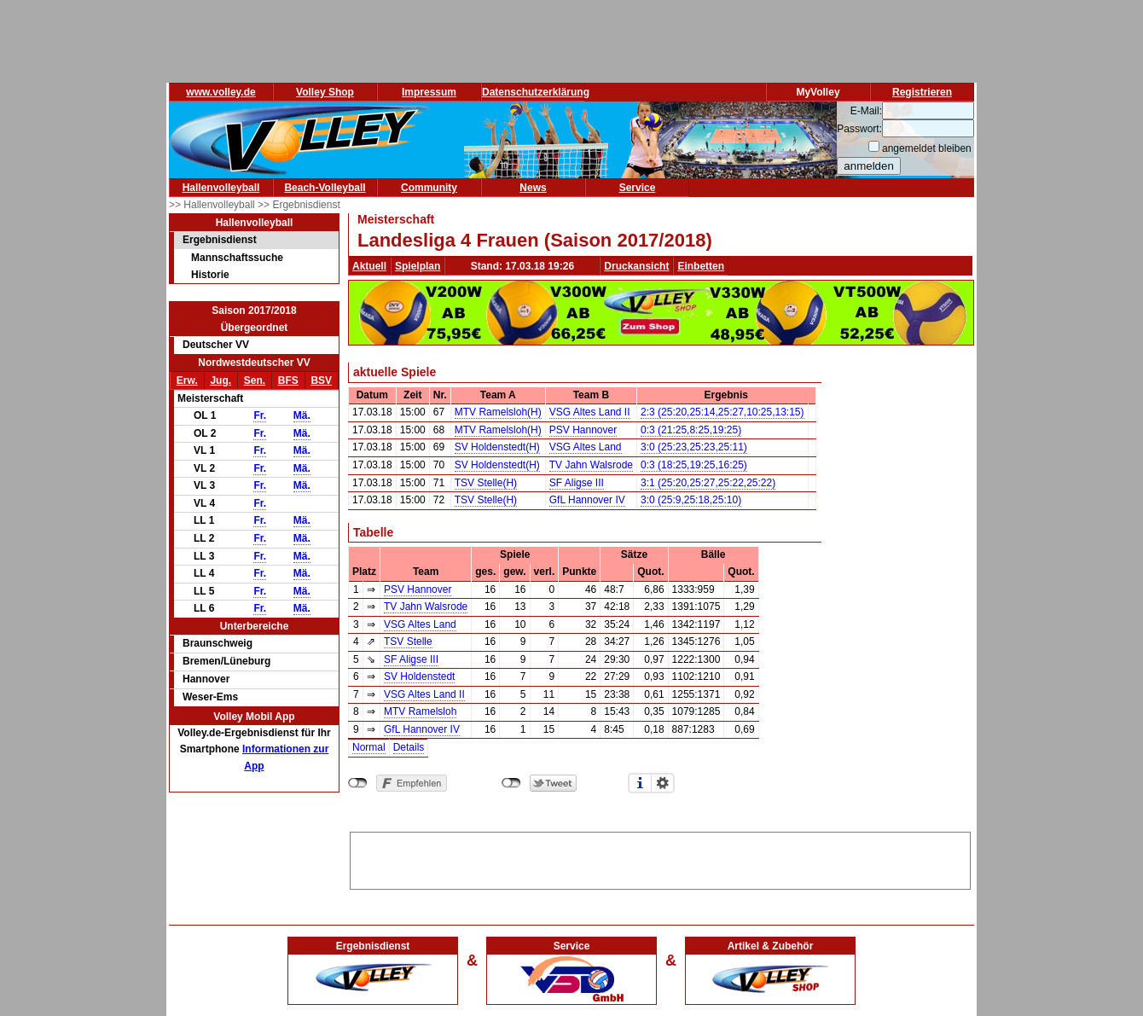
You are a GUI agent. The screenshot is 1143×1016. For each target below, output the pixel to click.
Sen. (254, 380)
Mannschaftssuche (237, 258)
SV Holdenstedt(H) (497, 447)
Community (429, 188)
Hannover (206, 679)
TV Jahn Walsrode (591, 465)
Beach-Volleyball (324, 188)
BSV (321, 380)
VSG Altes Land (585, 447)
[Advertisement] (660, 858)
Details (409, 747)
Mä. (301, 415)
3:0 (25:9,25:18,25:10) (691, 500)
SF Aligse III (576, 483)
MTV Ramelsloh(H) (498, 412)
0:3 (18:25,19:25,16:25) (694, 465)
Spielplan (417, 266)
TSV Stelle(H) (486, 483)
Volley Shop (325, 92)
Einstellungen (663, 783)
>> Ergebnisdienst (299, 205)
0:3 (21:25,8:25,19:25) (691, 430)
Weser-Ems (210, 697)
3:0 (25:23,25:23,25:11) (694, 447)
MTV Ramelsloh (420, 711)
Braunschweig (217, 643)
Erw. (187, 380)
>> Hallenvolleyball (213, 205)
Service (637, 188)
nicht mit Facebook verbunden (358, 783)
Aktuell (369, 266)
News (532, 188)
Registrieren (922, 92)
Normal (369, 747)
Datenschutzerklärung (535, 92)
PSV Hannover (583, 430)
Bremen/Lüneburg (226, 661)
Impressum (429, 92)
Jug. (220, 380)
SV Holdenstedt (419, 676)
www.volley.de (220, 92)
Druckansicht (636, 266)
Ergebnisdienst (220, 240)
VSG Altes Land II (589, 412)
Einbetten (700, 266)
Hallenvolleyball (221, 188)
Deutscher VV (216, 345)
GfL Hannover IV (587, 500)
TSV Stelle (408, 641)
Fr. (259, 415)
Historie (210, 275)
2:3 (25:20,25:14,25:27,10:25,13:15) (722, 412)
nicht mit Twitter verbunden (511, 783)
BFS (288, 380)
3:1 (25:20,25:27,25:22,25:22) (708, 483)
